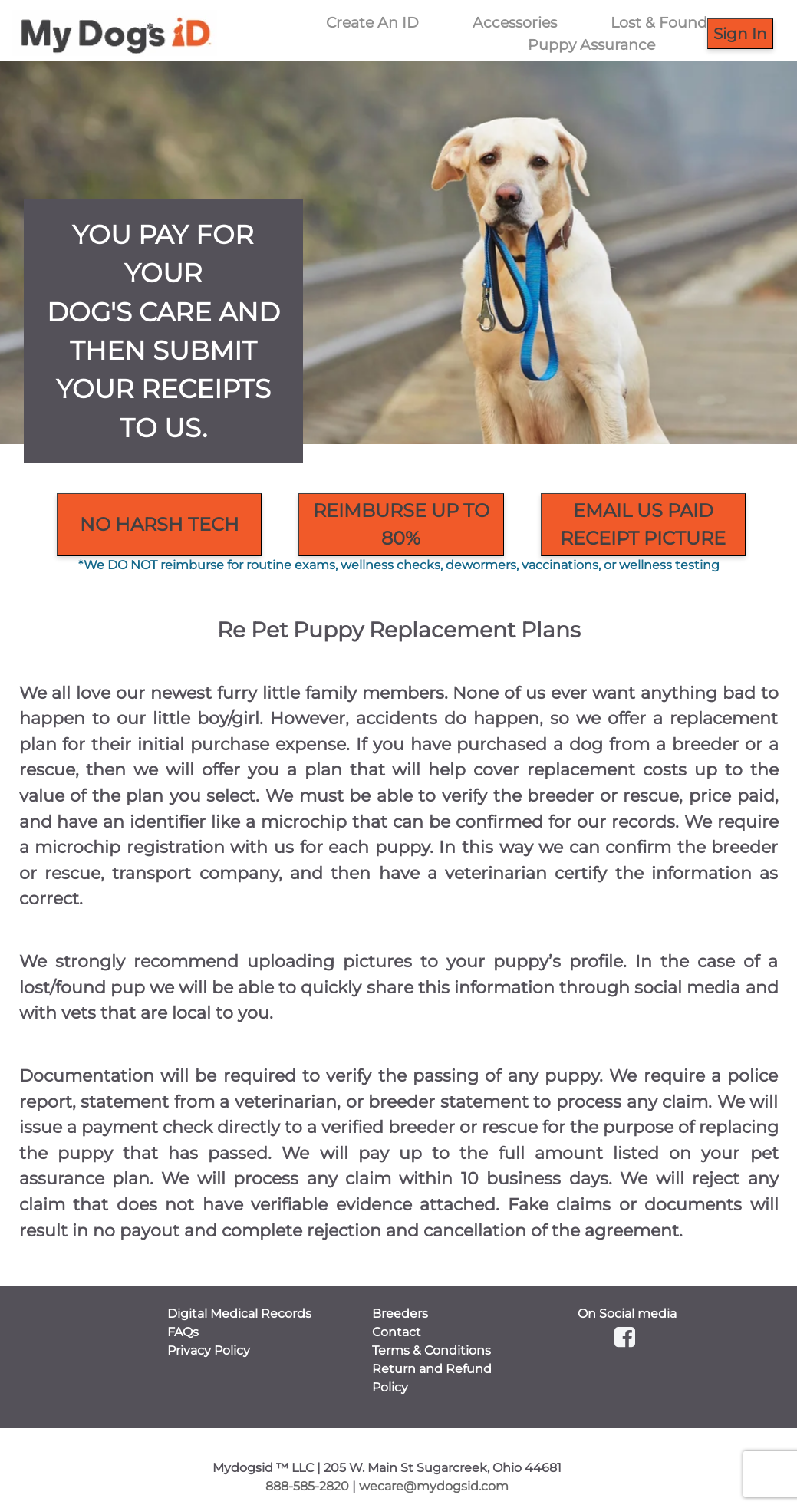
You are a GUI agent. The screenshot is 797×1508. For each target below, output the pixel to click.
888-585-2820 (307, 1486)
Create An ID (372, 22)
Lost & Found (659, 22)
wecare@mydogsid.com (434, 1486)
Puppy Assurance (591, 44)
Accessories (515, 22)
